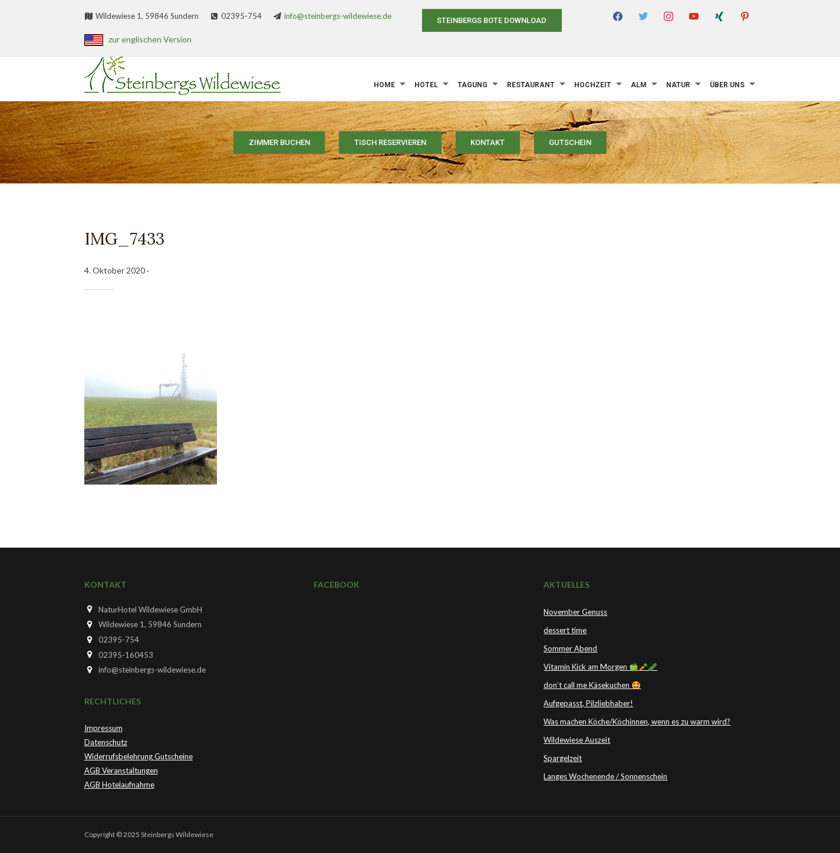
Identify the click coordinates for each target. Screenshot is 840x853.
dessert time (565, 630)
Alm (639, 85)
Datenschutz (105, 742)
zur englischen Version (150, 39)
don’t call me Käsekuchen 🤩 (592, 685)
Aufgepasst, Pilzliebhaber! (588, 703)
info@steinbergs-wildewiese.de (337, 16)
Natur (678, 85)
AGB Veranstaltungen (121, 770)
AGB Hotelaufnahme (119, 784)
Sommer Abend (570, 648)
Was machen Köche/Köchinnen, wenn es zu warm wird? (636, 721)
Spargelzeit (562, 758)
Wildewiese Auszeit (576, 740)
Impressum (103, 728)
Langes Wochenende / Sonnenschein (605, 776)
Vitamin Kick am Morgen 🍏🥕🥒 (600, 666)
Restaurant (531, 85)
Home (384, 85)
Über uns (727, 85)
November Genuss (575, 612)
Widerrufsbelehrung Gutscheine (138, 756)
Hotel (426, 85)
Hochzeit (592, 85)
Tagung (472, 85)
